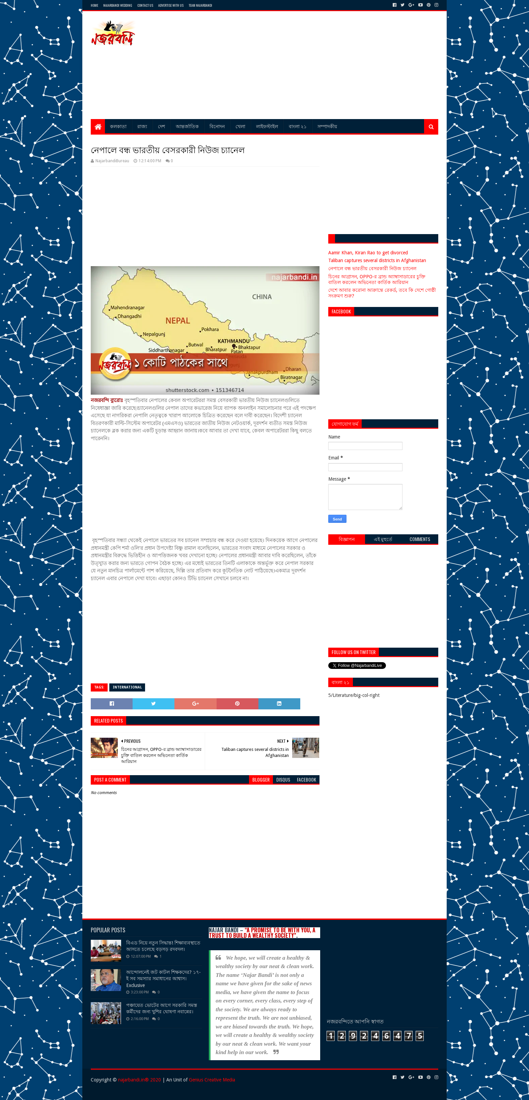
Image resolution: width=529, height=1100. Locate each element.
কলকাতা (118, 126)
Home (94, 5)
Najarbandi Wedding (117, 5)
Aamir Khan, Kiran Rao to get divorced (368, 252)
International (127, 687)
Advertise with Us (171, 5)
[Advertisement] (315, 65)
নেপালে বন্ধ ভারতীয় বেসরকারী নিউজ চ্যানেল (372, 268)
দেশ (161, 126)
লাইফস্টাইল (267, 126)
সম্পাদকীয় (327, 126)
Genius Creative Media (212, 1079)
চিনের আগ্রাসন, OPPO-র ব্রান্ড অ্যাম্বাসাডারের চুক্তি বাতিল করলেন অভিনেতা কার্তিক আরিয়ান (376, 279)
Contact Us (145, 5)
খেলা (240, 126)
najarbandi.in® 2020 (139, 1079)
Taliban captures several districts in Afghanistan (377, 260)
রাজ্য (142, 126)
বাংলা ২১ (298, 126)
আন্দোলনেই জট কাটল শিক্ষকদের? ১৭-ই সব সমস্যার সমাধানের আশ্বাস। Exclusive (163, 978)
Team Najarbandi (200, 5)
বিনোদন (217, 126)
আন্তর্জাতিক (187, 126)
